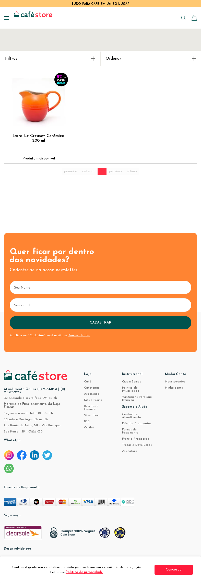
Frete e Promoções (135, 438)
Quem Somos (131, 381)
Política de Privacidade (130, 389)
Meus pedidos (175, 381)
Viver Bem (91, 415)
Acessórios (91, 393)
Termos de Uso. (79, 335)
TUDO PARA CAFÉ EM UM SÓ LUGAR (100, 4)
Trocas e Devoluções (137, 444)
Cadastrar (100, 323)
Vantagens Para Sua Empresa (137, 398)
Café (87, 381)
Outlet (89, 427)
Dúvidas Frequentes (136, 423)
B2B (86, 421)
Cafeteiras (91, 387)
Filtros (50, 59)
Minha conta (174, 387)
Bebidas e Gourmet (91, 408)
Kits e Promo (93, 400)
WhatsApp (12, 440)
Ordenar (151, 59)
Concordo (174, 570)
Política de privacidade (84, 572)
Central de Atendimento (131, 416)
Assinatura (129, 451)
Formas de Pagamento (130, 431)
